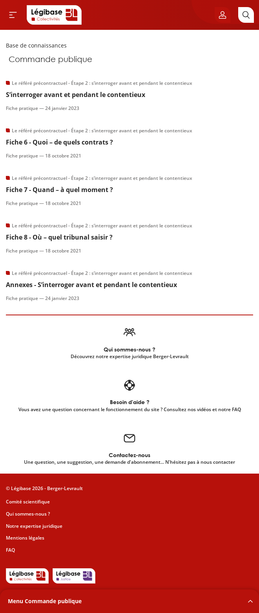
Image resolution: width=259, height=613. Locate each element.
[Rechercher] (246, 15)
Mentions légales (25, 537)
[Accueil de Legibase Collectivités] (54, 15)
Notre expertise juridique (34, 526)
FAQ (10, 550)
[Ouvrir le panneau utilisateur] (222, 15)
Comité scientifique (28, 501)
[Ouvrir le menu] (13, 15)
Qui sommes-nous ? (28, 514)
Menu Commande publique (45, 601)
